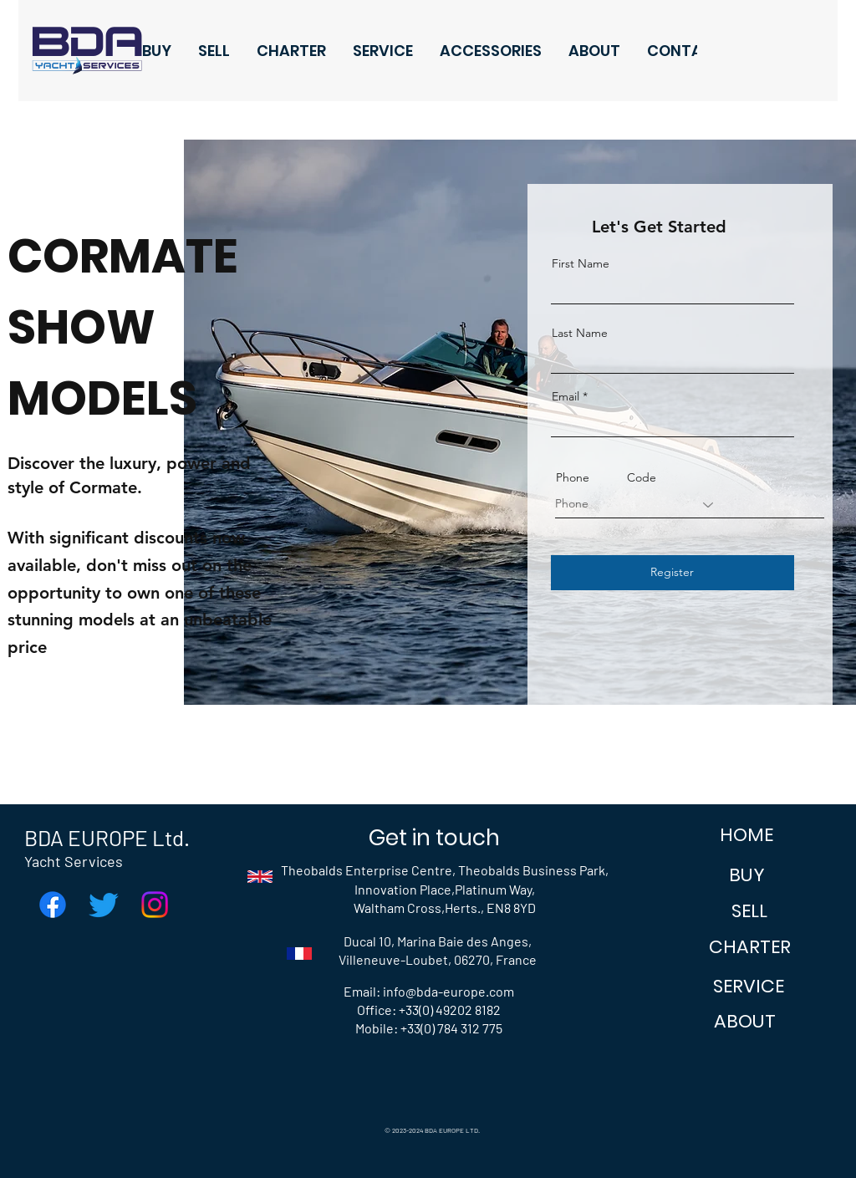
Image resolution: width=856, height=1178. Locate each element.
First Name (580, 263)
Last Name (580, 333)
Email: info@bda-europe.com (429, 991)
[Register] (672, 572)
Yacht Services (73, 861)
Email (565, 396)
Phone (572, 477)
